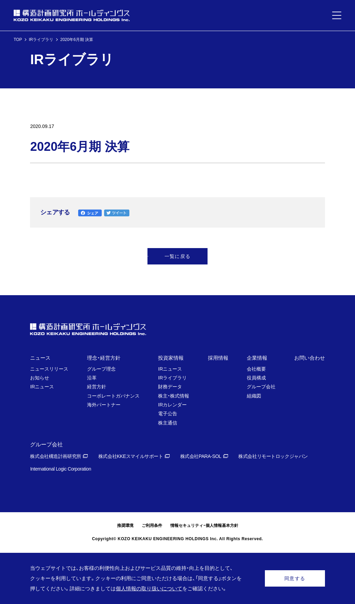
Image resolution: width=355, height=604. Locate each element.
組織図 (254, 396)
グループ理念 (101, 369)
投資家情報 (171, 358)
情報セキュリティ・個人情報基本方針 (204, 525)
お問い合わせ (309, 358)
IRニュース (42, 386)
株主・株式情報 (173, 396)
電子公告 (167, 413)
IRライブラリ (41, 39)
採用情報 (218, 358)
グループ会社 (261, 386)
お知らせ (39, 377)
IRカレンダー (172, 404)
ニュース (40, 358)
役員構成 (256, 377)
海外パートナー (103, 404)
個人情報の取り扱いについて (149, 588)
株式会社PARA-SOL (201, 456)
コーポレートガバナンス (113, 396)
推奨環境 (125, 525)
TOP (18, 39)
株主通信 (167, 423)
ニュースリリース (49, 369)
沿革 (92, 377)
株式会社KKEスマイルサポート (130, 456)
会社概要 (256, 369)
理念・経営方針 (103, 358)
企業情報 (257, 358)
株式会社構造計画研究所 (55, 456)
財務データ (170, 386)
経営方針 (96, 386)
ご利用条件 (152, 525)
